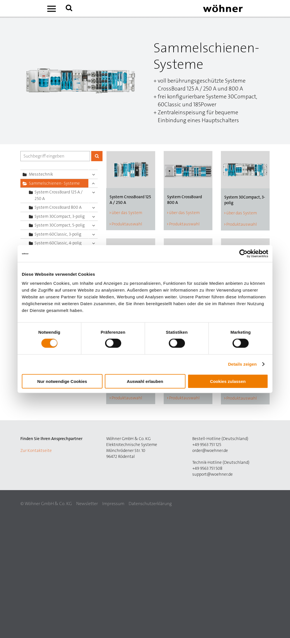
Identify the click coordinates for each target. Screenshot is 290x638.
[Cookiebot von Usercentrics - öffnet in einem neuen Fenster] (243, 253)
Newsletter (87, 503)
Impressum (113, 503)
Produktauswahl (127, 224)
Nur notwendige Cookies (62, 381)
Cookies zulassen (228, 381)
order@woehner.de (210, 450)
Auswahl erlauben (145, 381)
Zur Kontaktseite (36, 450)
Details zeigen (242, 364)
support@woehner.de (212, 474)
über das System (127, 212)
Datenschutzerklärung (150, 503)
